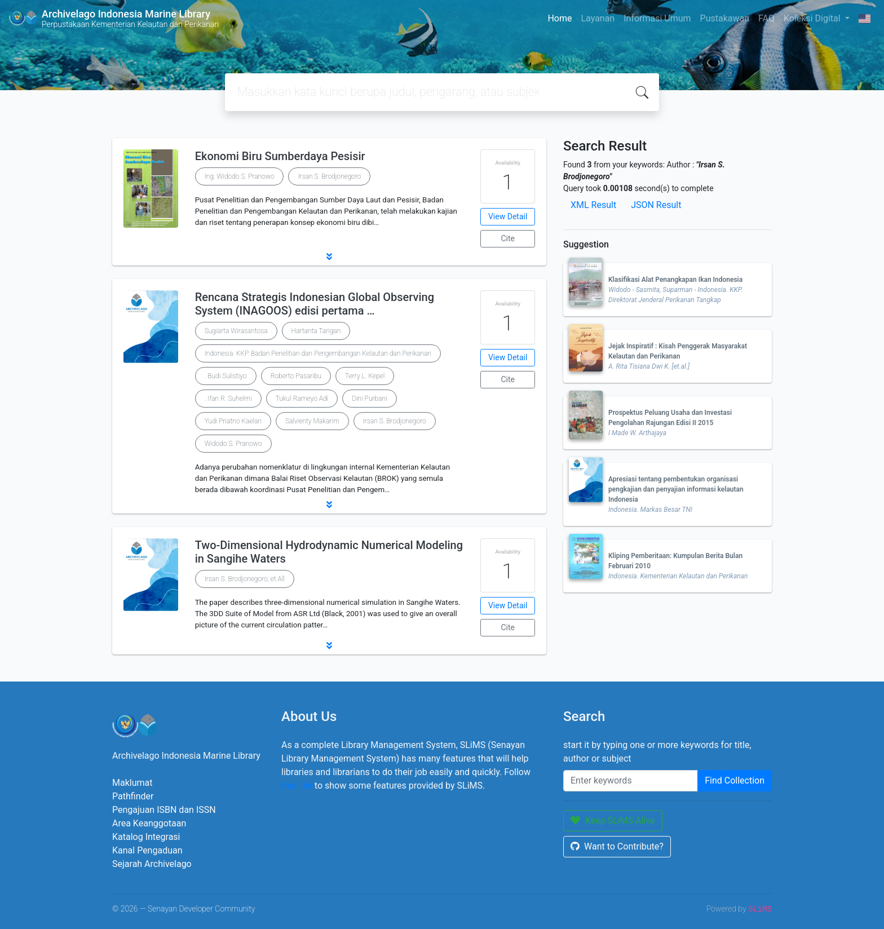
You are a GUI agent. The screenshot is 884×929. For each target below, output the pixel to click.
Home (559, 18)
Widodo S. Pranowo (233, 444)
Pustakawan (724, 18)
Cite (508, 238)
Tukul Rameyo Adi (302, 398)
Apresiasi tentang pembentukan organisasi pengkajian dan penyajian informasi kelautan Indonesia (676, 489)
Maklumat (132, 782)
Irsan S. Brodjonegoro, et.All (245, 579)
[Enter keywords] (630, 780)
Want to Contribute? (617, 846)
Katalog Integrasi (146, 836)
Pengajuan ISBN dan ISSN (164, 809)
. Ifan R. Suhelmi (228, 398)
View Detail (507, 216)
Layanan (598, 18)
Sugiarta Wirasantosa (236, 331)
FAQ (766, 18)
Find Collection (734, 780)
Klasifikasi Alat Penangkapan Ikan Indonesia (675, 280)
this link (296, 785)
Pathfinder (132, 796)
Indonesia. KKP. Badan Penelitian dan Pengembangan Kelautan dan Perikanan (318, 353)
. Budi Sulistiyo (226, 376)
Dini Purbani (369, 398)
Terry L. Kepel (364, 376)
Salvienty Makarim (312, 421)
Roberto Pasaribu (296, 376)
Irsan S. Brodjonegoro (329, 176)
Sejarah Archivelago (152, 864)
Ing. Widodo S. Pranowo (240, 176)
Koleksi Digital (813, 18)
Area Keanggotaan (149, 823)
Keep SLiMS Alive (613, 820)
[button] (329, 256)
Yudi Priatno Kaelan (233, 421)
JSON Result (656, 205)
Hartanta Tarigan (316, 331)
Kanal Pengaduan (147, 850)
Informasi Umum (657, 18)
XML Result (593, 205)
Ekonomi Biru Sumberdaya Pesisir (280, 156)
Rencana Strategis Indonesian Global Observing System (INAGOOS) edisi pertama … (314, 303)
